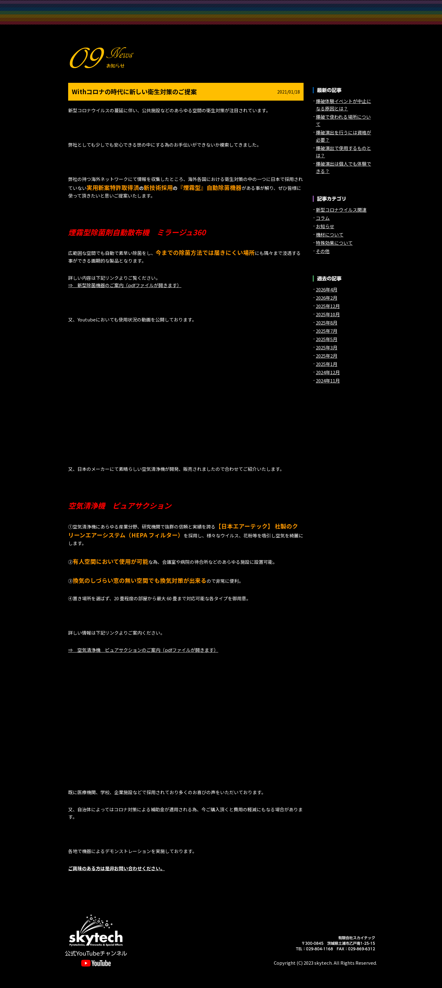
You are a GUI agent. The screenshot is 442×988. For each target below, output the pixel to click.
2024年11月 (328, 380)
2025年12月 (328, 306)
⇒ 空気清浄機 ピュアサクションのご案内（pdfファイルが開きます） (143, 650)
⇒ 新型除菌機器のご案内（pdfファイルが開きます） (124, 285)
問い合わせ (221, 19)
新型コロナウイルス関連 (341, 209)
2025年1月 (326, 364)
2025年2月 (326, 355)
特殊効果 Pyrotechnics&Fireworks (282, 6)
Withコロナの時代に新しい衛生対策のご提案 (134, 91)
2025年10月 (328, 314)
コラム (323, 218)
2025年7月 (326, 331)
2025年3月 (326, 347)
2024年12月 (328, 372)
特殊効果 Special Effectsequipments (343, 6)
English (343, 19)
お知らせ (282, 19)
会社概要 (159, 19)
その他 (323, 251)
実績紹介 (221, 6)
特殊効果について (334, 243)
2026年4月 (326, 289)
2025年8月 (326, 322)
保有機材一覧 (98, 19)
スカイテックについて (159, 6)
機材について (329, 234)
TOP (98, 6)
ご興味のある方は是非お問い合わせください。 (116, 868)
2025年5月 (326, 339)
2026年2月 (326, 297)
